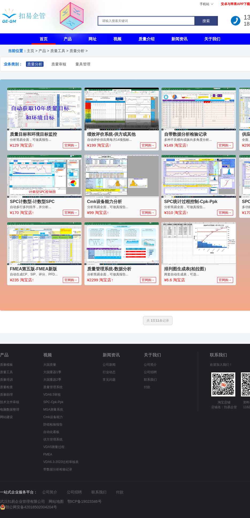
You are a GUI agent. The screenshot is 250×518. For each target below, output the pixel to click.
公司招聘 (150, 372)
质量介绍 (147, 39)
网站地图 (56, 501)
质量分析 (77, 51)
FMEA (47, 454)
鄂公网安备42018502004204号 (31, 507)
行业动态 (109, 372)
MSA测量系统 (53, 409)
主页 (30, 51)
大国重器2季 (52, 379)
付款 (147, 387)
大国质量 (49, 365)
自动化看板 (51, 432)
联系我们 (150, 379)
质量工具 (57, 51)
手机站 (204, 4)
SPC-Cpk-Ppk (53, 402)
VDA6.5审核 (52, 394)
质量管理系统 (53, 387)
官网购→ (70, 145)
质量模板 (6, 365)
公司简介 (150, 365)
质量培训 (6, 379)
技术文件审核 (9, 402)
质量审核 (58, 64)
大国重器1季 (52, 372)
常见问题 (109, 379)
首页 (44, 39)
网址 (93, 39)
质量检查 (6, 387)
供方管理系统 (53, 439)
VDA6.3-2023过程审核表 (61, 462)
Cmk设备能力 (53, 417)
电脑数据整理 (9, 409)
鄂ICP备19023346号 (84, 501)
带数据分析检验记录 (57, 469)
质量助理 (6, 394)
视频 (117, 39)
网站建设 (6, 417)
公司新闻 (109, 365)
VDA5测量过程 (53, 447)
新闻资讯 (179, 39)
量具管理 (82, 64)
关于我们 (212, 39)
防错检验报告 (53, 424)
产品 (68, 39)
